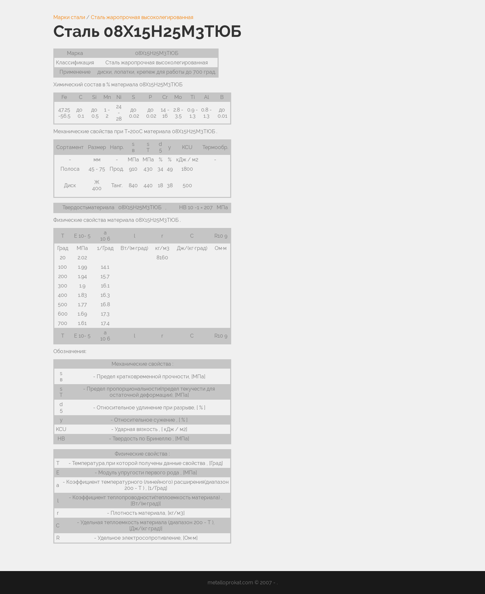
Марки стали (69, 17)
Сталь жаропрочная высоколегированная (142, 17)
